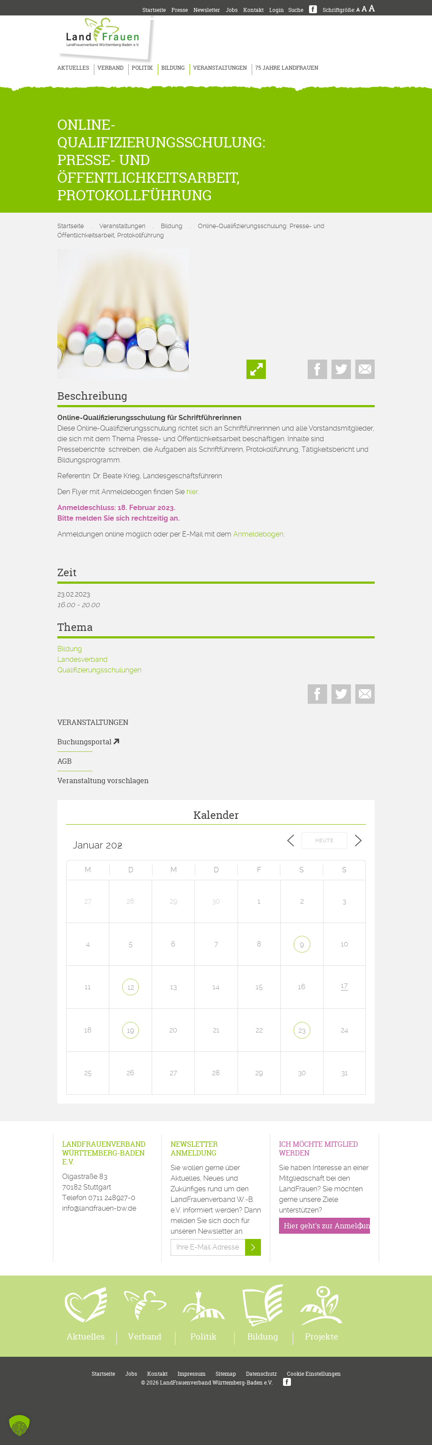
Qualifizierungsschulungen (99, 670)
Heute (324, 841)
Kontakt (253, 10)
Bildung (173, 67)
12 (130, 987)
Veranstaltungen (220, 67)
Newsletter (207, 10)
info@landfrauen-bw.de (99, 1208)
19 (130, 1030)
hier (192, 492)
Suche (295, 10)
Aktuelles (73, 67)
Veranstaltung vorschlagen (103, 780)
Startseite (154, 10)
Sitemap (226, 1373)
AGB (64, 761)
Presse (179, 10)
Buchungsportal (84, 742)
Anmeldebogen (258, 534)
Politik (142, 67)
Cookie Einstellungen (314, 1373)
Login (276, 10)
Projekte (321, 1336)
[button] (19, 1425)
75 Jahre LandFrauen (286, 67)
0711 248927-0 (111, 1198)
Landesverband (82, 659)
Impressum (191, 1373)
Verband (110, 67)
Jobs (232, 10)
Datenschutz (261, 1373)
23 (301, 1030)
